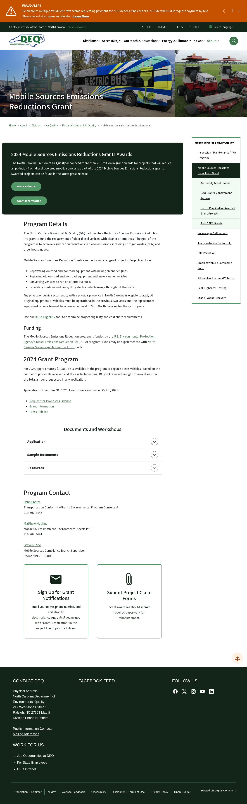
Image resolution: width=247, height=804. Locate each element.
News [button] (197, 40)
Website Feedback (73, 791)
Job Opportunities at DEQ (35, 756)
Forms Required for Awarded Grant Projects (218, 211)
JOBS (180, 27)
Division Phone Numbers (30, 718)
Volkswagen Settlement (213, 233)
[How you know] (75, 27)
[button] (233, 41)
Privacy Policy (159, 791)
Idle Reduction (206, 253)
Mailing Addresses (26, 734)
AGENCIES (163, 27)
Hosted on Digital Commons (218, 790)
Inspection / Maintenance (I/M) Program (217, 155)
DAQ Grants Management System (216, 195)
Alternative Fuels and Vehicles (216, 278)
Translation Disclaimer (28, 791)
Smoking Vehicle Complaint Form (215, 265)
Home (12, 126)
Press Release (26, 186)
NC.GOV (146, 27)
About (23, 126)
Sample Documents (42, 454)
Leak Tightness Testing (212, 288)
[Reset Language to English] (210, 27)
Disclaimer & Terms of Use (128, 791)
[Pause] (232, 11)
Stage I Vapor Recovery (212, 298)
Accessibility (98, 791)
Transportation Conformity (215, 243)
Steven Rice (32, 545)
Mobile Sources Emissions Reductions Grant (213, 170)
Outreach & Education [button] (140, 40)
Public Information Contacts (32, 728)
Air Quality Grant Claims (215, 183)
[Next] (239, 11)
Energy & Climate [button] (175, 40)
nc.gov (52, 791)
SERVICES (195, 27)
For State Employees (32, 762)
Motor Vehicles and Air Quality (79, 126)
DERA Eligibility (45, 317)
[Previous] (224, 11)
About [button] (211, 40)
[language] (224, 27)
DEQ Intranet (26, 769)
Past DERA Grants (211, 223)
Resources (35, 467)
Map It (45, 712)
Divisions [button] (90, 40)
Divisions (37, 126)
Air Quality (52, 126)
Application (36, 441)
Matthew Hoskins (35, 523)
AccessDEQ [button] (110, 40)
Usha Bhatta (32, 502)
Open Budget (182, 791)
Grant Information (29, 201)
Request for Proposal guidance (50, 401)
